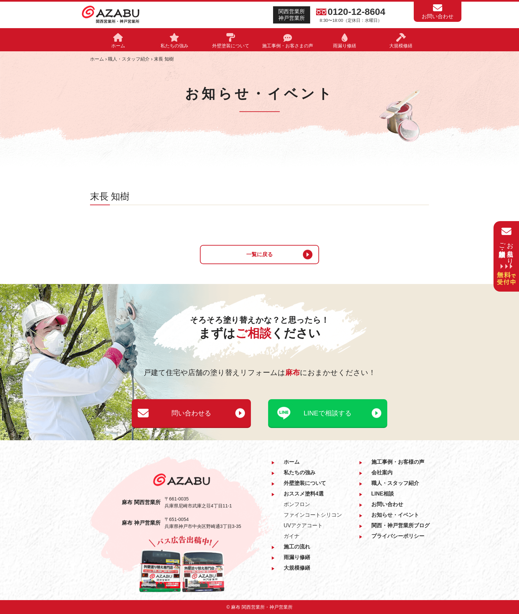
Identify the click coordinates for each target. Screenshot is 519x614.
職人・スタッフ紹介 (129, 59)
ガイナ (292, 536)
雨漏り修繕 (297, 557)
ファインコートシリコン (313, 515)
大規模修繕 (297, 568)
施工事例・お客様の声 (397, 462)
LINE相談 (382, 493)
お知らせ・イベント (395, 515)
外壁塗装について (305, 483)
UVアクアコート (303, 525)
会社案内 (382, 472)
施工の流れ (297, 546)
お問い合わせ (387, 504)
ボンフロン (297, 504)
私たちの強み (299, 472)
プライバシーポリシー (397, 536)
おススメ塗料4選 (304, 493)
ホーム (97, 59)
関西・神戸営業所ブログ (400, 525)
